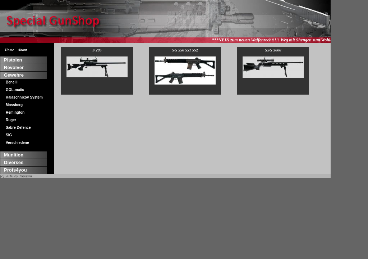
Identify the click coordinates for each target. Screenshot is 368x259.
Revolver (14, 67)
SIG (9, 135)
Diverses (13, 162)
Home (9, 50)
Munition (13, 155)
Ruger (11, 120)
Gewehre (14, 75)
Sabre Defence (18, 128)
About (22, 50)
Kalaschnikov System (24, 97)
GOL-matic (15, 90)
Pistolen (13, 60)
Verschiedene (17, 143)
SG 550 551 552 (185, 66)
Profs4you (15, 170)
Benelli (12, 82)
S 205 (97, 62)
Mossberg (14, 105)
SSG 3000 (273, 63)
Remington (15, 112)
